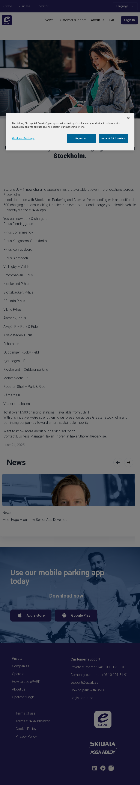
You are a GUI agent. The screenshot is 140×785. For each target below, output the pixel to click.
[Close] (128, 118)
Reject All (81, 138)
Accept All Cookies (113, 138)
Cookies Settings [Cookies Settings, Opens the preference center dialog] (23, 138)
